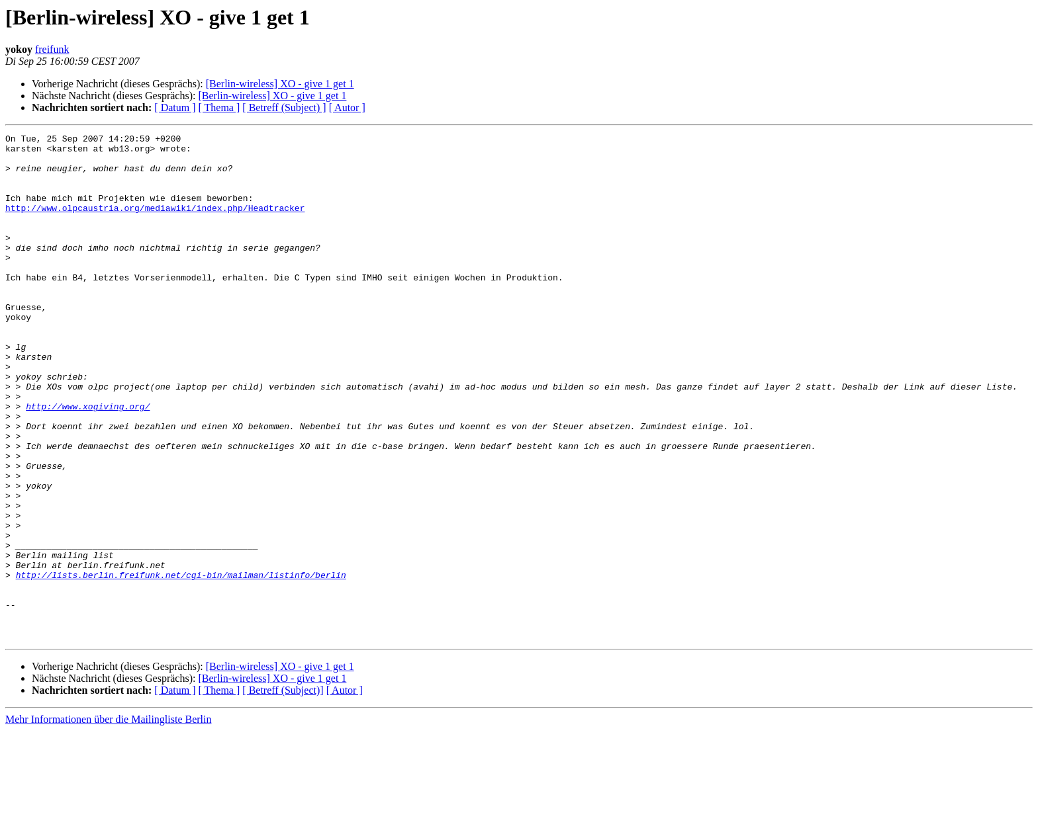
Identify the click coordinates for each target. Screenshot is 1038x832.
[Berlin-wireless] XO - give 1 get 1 (280, 83)
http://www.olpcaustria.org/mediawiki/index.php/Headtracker (155, 223)
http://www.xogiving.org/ (88, 462)
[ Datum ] (174, 107)
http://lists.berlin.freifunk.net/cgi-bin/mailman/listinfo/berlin (181, 664)
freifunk (52, 49)
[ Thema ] (219, 107)
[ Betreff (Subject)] (282, 791)
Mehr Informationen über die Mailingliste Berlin (108, 820)
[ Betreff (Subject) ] (284, 107)
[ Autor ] (347, 107)
